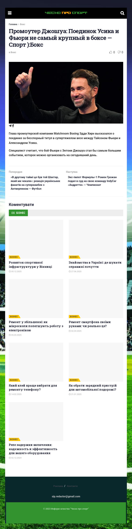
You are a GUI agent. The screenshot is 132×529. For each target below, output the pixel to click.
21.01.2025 (75, 400)
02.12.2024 (15, 463)
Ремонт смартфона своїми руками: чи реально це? (90, 329)
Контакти (72, 491)
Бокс (22, 24)
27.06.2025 (75, 277)
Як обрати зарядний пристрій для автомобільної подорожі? (93, 393)
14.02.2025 (15, 400)
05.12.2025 (15, 277)
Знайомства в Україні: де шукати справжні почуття (95, 270)
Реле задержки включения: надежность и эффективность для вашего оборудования (33, 454)
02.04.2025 (75, 336)
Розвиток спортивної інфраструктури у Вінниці (30, 270)
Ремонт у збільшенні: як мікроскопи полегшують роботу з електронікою (36, 331)
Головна (13, 24)
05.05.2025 (15, 340)
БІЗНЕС (14, 262)
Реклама (58, 491)
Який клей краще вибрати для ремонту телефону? (33, 393)
